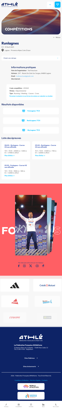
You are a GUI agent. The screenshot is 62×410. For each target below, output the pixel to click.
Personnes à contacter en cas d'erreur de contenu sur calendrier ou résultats (31, 96)
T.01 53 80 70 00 (19, 349)
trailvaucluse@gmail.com (25, 76)
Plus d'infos (10, 155)
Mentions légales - (36, 380)
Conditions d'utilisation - (22, 380)
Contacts (44, 380)
